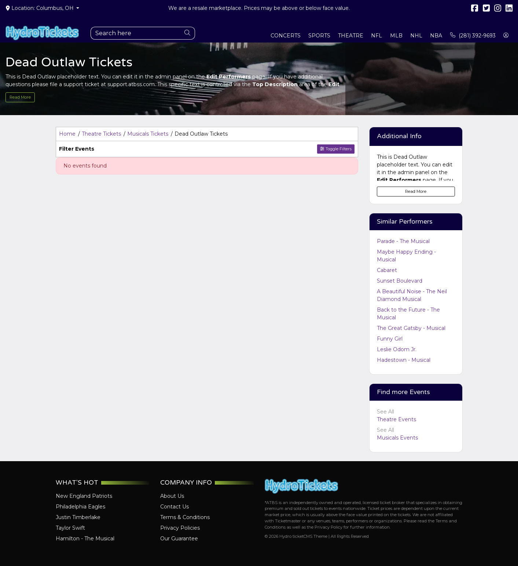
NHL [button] (416, 35)
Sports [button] (319, 35)
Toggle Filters (335, 148)
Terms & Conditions (185, 517)
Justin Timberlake (78, 517)
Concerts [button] (286, 35)
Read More (20, 97)
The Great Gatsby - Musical (411, 328)
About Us (172, 496)
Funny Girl (390, 338)
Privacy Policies (180, 528)
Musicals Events (397, 437)
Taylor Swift (70, 528)
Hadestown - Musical (403, 360)
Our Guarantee (179, 538)
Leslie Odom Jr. (396, 349)
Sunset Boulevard (399, 281)
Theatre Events (396, 419)
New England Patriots (84, 496)
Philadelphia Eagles (80, 506)
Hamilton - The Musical (85, 538)
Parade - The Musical (403, 241)
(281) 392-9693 (473, 35)
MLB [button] (396, 35)
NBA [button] (436, 35)
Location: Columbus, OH (40, 8)
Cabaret (387, 270)
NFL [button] (376, 35)
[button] (506, 36)
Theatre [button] (350, 35)
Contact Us (174, 506)
